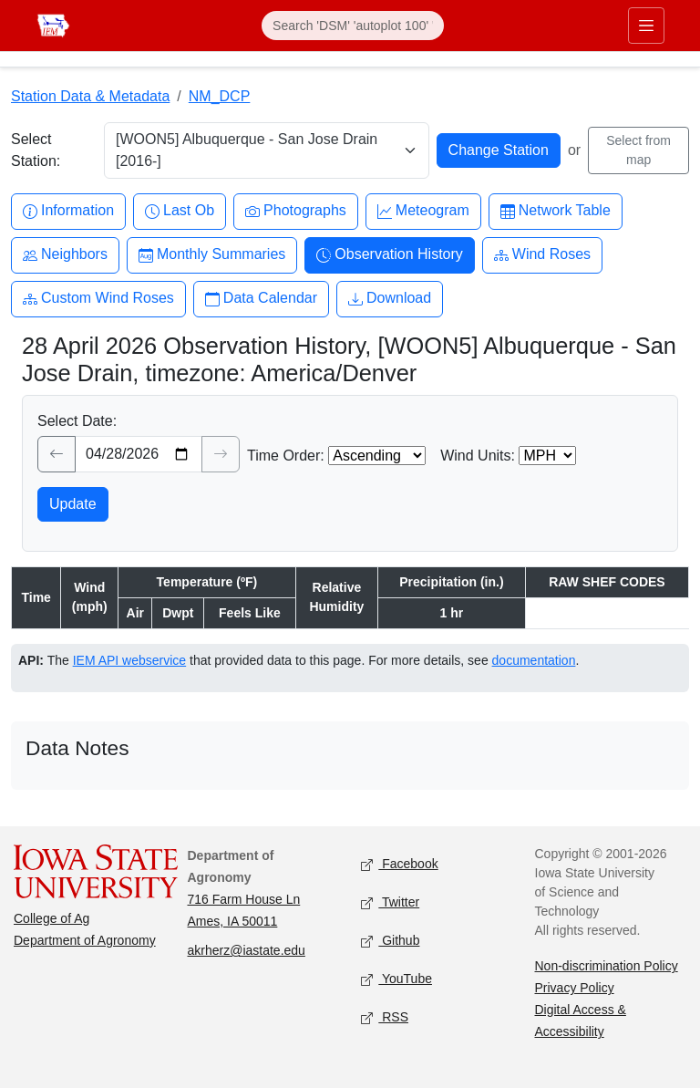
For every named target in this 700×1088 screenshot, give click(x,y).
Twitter (390, 903)
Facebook (399, 865)
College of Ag (51, 918)
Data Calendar (261, 298)
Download (389, 298)
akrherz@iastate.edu (246, 950)
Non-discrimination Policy (606, 965)
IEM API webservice (130, 660)
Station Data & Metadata (90, 96)
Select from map (638, 150)
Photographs (295, 211)
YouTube (396, 980)
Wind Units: (477, 455)
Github (390, 941)
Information (68, 211)
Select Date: (77, 421)
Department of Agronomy (85, 940)
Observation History (389, 255)
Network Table (555, 211)
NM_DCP (220, 96)
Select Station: (35, 150)
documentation (534, 660)
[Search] (353, 25)
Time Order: (285, 455)
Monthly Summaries (212, 255)
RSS (384, 1018)
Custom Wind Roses (98, 298)
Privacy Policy (574, 987)
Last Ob (179, 211)
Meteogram (423, 211)
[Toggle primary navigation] (646, 25)
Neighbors (65, 255)
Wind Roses (542, 255)
